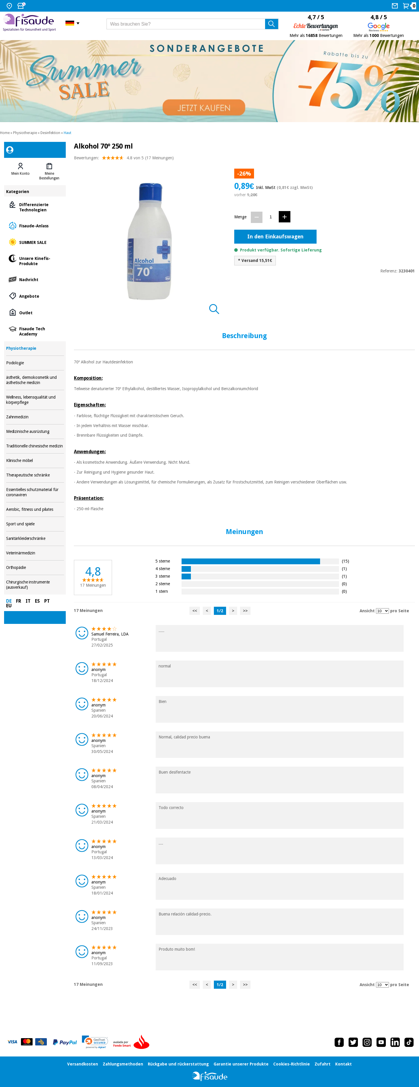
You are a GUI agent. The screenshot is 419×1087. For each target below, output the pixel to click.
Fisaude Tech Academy (35, 331)
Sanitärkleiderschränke (35, 538)
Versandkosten (82, 1064)
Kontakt (343, 1064)
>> (245, 610)
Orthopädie (35, 568)
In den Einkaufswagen (275, 236)
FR (18, 601)
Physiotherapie (25, 133)
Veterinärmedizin (35, 553)
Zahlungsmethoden (123, 1064)
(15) (345, 561)
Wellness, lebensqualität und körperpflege (35, 400)
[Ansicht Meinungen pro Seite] (382, 611)
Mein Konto (20, 174)
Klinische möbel (35, 461)
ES (37, 601)
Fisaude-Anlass (35, 225)
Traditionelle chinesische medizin (35, 446)
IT (28, 601)
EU (9, 605)
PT (47, 601)
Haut (67, 133)
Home (5, 133)
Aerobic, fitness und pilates (35, 509)
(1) (344, 568)
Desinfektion (50, 133)
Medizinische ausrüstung (35, 431)
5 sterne (162, 561)
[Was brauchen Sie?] (192, 24)
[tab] (20, 171)
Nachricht (35, 279)
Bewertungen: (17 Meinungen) (124, 159)
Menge (240, 217)
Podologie (35, 363)
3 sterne (162, 576)
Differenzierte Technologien (35, 207)
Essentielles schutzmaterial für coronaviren (35, 492)
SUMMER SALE (35, 242)
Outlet (35, 312)
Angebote (35, 296)
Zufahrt (323, 1064)
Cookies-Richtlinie (291, 1064)
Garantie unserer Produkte (241, 1064)
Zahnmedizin (35, 417)
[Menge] (271, 217)
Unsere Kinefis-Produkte (35, 260)
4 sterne (162, 568)
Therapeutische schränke (35, 475)
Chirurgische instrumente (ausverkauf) (35, 585)
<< (194, 610)
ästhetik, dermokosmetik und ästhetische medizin (35, 380)
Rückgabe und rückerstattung (178, 1064)
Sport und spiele (35, 524)
